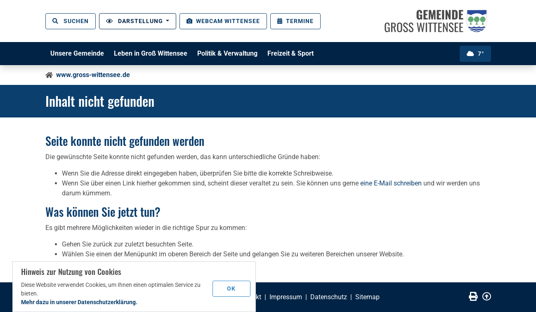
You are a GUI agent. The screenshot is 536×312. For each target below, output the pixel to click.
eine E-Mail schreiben (391, 183)
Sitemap (367, 297)
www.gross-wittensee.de (93, 75)
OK (231, 288)
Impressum (285, 297)
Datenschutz (328, 297)
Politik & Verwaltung (227, 53)
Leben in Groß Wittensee (150, 53)
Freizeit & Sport (290, 53)
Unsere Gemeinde (77, 53)
